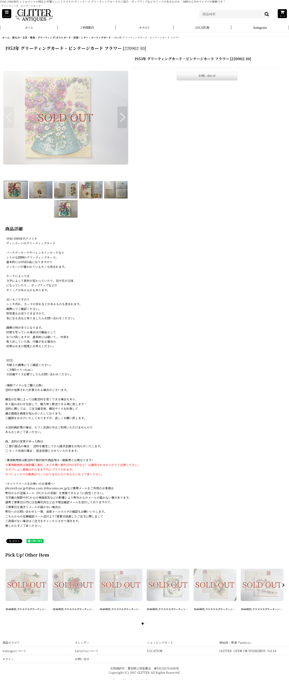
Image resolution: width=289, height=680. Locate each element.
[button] (6, 13)
